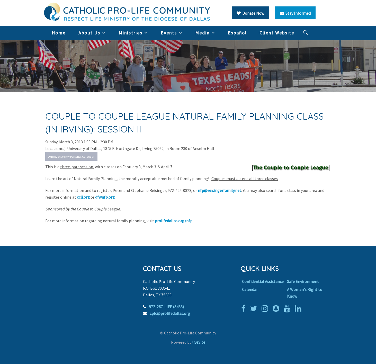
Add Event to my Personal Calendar (71, 156)
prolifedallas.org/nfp (173, 220)
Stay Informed (295, 13)
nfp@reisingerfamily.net (219, 190)
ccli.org (83, 197)
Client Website (276, 33)
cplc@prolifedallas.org (170, 313)
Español (237, 33)
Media (202, 33)
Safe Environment (303, 281)
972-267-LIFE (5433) (166, 306)
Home (59, 33)
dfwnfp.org (105, 197)
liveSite (198, 342)
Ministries (130, 33)
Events (169, 33)
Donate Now (250, 13)
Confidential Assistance (263, 281)
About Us (89, 33)
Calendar (250, 289)
